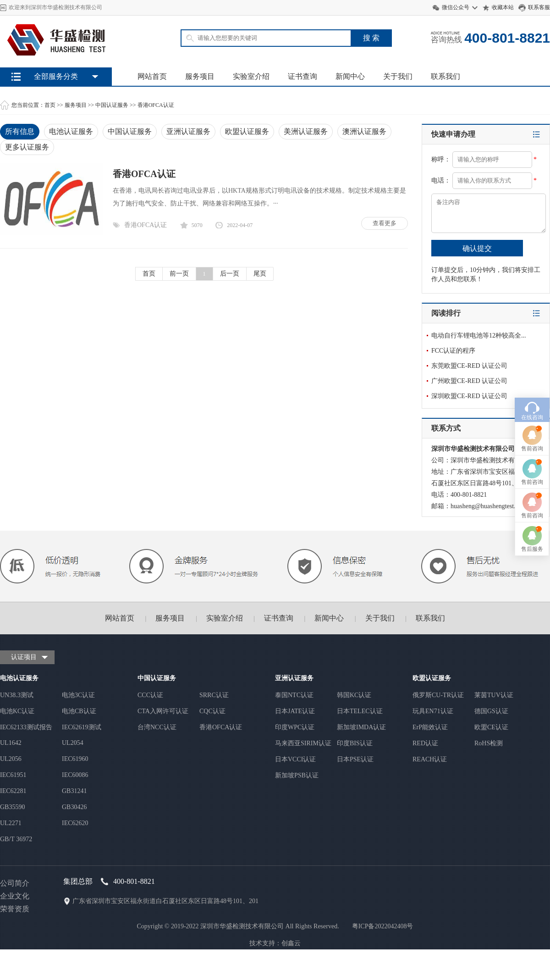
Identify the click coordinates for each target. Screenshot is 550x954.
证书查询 (302, 76)
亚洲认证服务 (188, 131)
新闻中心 (350, 76)
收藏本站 (503, 7)
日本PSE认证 (355, 759)
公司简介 (14, 883)
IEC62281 (13, 791)
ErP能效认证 (430, 727)
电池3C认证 (78, 695)
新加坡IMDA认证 (361, 727)
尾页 (259, 273)
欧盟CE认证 (491, 727)
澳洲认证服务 (364, 131)
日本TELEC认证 (360, 711)
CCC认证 (150, 695)
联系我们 (445, 76)
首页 (49, 105)
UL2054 (72, 742)
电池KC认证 (17, 711)
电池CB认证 (79, 711)
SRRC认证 (214, 695)
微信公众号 (455, 7)
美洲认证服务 (306, 131)
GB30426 (74, 807)
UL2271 (11, 823)
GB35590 (12, 807)
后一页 (229, 273)
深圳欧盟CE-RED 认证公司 (469, 396)
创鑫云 (291, 943)
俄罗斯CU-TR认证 (438, 695)
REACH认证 (429, 759)
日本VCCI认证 (295, 759)
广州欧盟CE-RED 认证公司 (469, 380)
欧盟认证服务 (247, 131)
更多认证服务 (27, 147)
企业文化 (14, 896)
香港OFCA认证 (156, 105)
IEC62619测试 (81, 727)
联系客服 (539, 7)
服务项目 (199, 76)
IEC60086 (75, 774)
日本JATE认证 (295, 711)
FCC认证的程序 (453, 350)
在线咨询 (532, 359)
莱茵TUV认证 (493, 695)
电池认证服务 (71, 131)
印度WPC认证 (294, 727)
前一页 (179, 273)
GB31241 (74, 791)
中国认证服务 (111, 105)
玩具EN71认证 (432, 711)
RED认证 (425, 743)
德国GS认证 (491, 711)
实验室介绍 (251, 76)
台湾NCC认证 (157, 727)
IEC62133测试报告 (26, 727)
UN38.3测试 (16, 695)
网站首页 (152, 76)
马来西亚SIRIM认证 (303, 743)
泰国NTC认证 (294, 695)
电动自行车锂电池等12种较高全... (478, 335)
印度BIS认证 (355, 743)
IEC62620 (75, 823)
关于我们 (397, 76)
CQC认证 (212, 711)
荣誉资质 (14, 909)
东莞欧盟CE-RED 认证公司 (469, 365)
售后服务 (532, 491)
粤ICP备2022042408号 (382, 926)
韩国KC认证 (354, 695)
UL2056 (11, 758)
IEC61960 (75, 758)
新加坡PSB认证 (297, 775)
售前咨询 (532, 391)
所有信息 (19, 131)
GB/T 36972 (16, 839)
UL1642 (11, 742)
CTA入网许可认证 (163, 711)
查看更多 (384, 223)
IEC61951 (13, 774)
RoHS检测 (488, 743)
